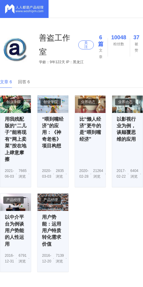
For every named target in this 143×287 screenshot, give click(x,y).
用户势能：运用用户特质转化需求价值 (51, 231)
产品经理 (13, 200)
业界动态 (88, 102)
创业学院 (13, 102)
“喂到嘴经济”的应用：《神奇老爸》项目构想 (53, 133)
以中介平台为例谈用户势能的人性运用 (14, 231)
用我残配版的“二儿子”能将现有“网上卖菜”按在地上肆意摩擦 (15, 139)
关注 (86, 45)
